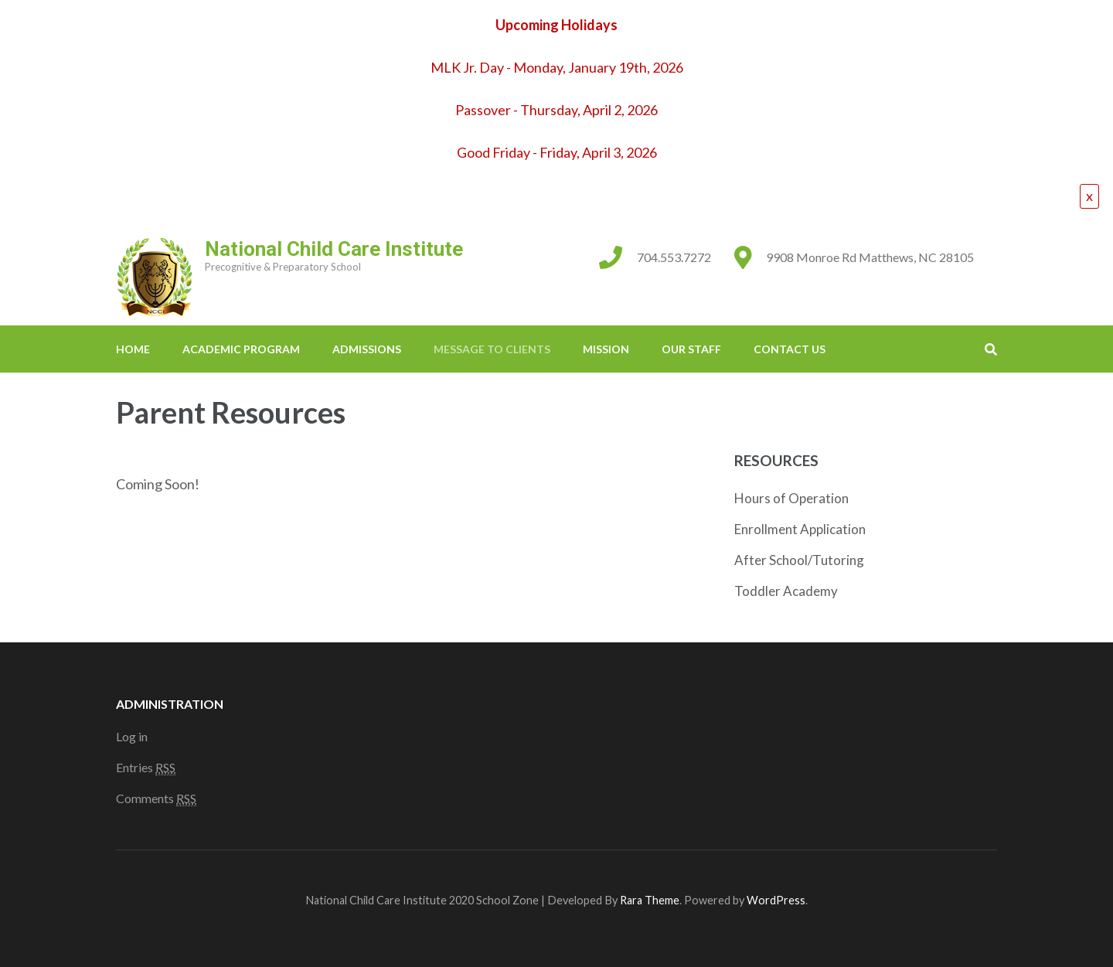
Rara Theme (649, 900)
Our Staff (691, 349)
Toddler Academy (786, 591)
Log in (132, 736)
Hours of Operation (791, 498)
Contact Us (789, 349)
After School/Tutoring (799, 560)
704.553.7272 (674, 257)
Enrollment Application (800, 529)
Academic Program (241, 349)
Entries (145, 767)
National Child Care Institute (334, 248)
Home (133, 349)
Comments (156, 798)
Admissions (366, 349)
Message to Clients (492, 349)
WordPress (776, 900)
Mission (606, 349)
